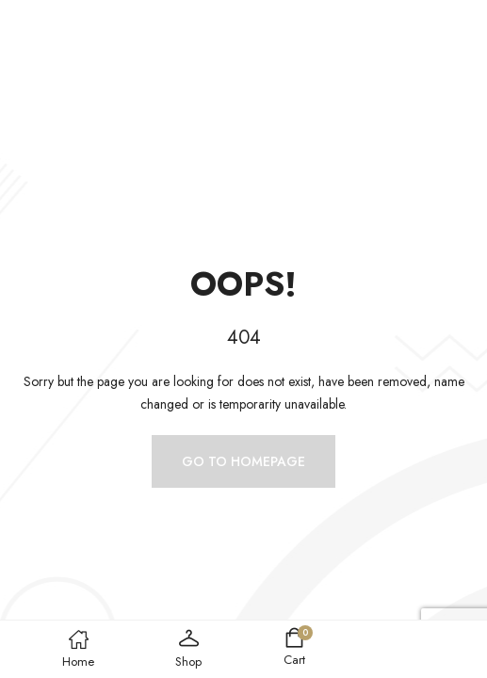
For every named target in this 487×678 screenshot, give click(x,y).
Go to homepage (243, 461)
